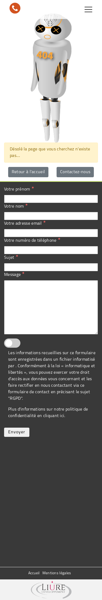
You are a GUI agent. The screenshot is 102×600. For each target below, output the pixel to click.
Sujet (11, 257)
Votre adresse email (24, 223)
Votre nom (15, 206)
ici (62, 416)
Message (14, 274)
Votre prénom (19, 189)
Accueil (34, 573)
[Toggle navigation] (88, 9)
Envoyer (16, 432)
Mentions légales (56, 573)
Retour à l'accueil (28, 172)
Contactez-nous (75, 172)
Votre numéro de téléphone (32, 240)
